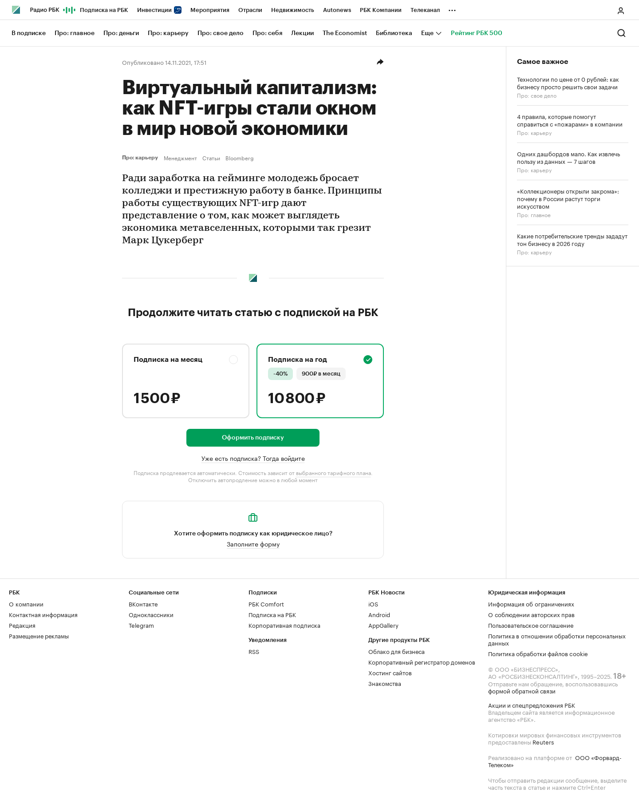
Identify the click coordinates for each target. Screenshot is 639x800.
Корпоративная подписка (284, 624)
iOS (373, 603)
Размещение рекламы (39, 635)
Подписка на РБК (104, 10)
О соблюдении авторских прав (531, 614)
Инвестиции (159, 10)
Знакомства (384, 682)
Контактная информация (43, 614)
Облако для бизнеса (396, 650)
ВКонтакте (143, 603)
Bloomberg (239, 157)
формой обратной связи (522, 690)
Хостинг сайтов (390, 672)
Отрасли (250, 10)
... (452, 8)
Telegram (141, 624)
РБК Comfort (266, 603)
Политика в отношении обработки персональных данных (557, 639)
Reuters (543, 741)
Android (379, 614)
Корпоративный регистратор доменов (421, 661)
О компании (26, 603)
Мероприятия (209, 10)
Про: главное (534, 214)
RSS (253, 650)
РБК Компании (381, 10)
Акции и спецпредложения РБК (531, 704)
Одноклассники (151, 614)
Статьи (211, 157)
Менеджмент (180, 157)
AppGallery (383, 624)
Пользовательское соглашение (530, 624)
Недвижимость (292, 10)
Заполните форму (253, 543)
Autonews (337, 10)
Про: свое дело (536, 95)
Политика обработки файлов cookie (538, 653)
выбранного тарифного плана (333, 472)
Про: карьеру (141, 157)
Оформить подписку (253, 438)
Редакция (22, 624)
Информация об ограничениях (531, 603)
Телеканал (425, 10)
